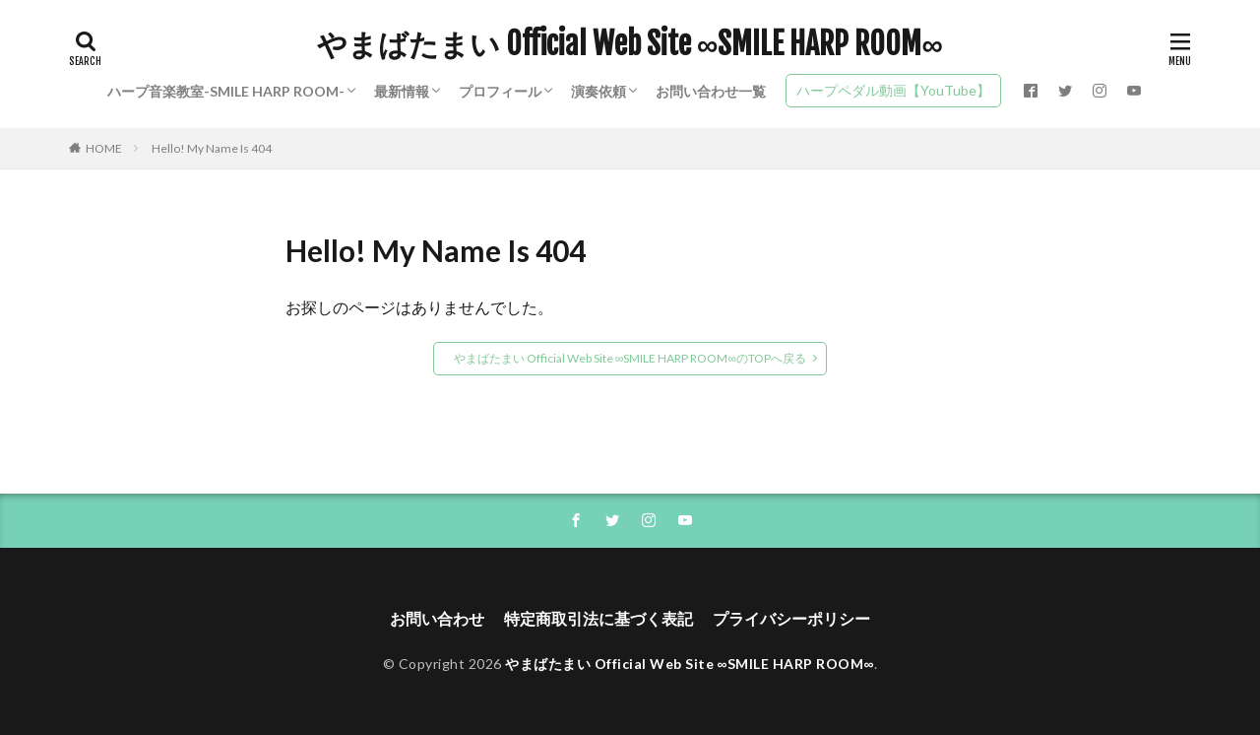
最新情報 (401, 91)
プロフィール (500, 91)
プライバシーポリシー (791, 618)
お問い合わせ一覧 (711, 91)
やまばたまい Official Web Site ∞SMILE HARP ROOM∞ (630, 44)
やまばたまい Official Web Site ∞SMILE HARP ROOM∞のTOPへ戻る (630, 358)
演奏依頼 (598, 91)
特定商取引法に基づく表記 (598, 618)
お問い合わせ (437, 618)
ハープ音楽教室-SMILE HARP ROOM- (226, 91)
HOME (104, 148)
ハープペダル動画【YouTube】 (893, 90)
